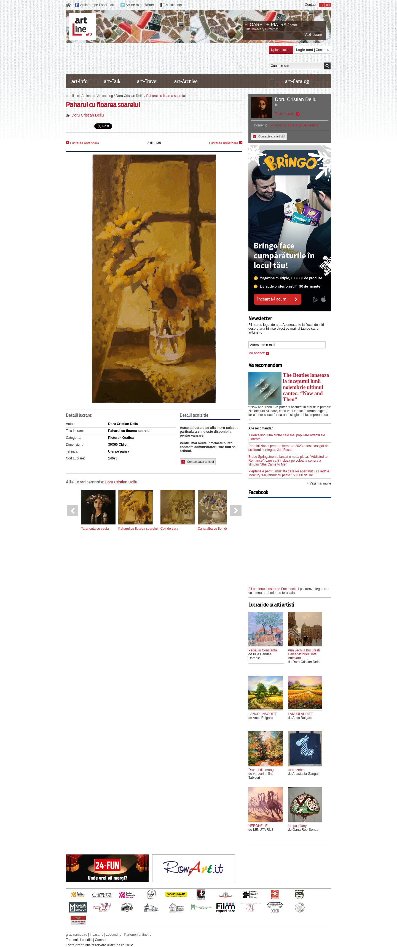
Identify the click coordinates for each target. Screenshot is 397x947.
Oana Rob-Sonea (305, 830)
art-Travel (147, 81)
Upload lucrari (281, 50)
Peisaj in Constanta (262, 650)
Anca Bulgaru (263, 718)
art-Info (79, 81)
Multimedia (174, 5)
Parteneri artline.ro (138, 935)
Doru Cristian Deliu (130, 96)
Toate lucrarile (287, 114)
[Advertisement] (166, 58)
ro (321, 5)
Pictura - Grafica (283, 125)
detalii (293, 25)
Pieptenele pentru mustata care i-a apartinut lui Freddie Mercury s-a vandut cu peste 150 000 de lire (288, 473)
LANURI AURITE (300, 714)
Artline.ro (88, 96)
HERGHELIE (257, 826)
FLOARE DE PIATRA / (267, 24)
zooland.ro (114, 935)
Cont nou (322, 50)
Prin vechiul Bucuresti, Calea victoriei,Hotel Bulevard (304, 654)
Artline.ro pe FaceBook (97, 5)
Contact (310, 5)
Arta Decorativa (307, 125)
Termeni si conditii (79, 940)
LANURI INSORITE (262, 714)
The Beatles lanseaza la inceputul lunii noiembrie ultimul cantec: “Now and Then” (306, 387)
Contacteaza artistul (197, 462)
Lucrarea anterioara (82, 143)
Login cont (304, 50)
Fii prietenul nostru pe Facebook (272, 589)
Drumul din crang (260, 770)
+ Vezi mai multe (319, 483)
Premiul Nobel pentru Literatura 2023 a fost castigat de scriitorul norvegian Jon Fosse (288, 448)
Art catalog (105, 96)
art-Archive (186, 81)
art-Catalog (297, 81)
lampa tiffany (297, 826)
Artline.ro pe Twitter (139, 5)
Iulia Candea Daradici (260, 656)
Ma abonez (258, 353)
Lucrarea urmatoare (225, 143)
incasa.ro (96, 935)
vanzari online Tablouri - (260, 776)
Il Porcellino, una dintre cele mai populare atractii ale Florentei (286, 437)
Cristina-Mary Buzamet (261, 29)
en (328, 5)
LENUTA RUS (263, 830)
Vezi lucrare (313, 35)
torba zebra (296, 770)
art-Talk (112, 81)
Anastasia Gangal (305, 774)
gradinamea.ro (76, 935)
